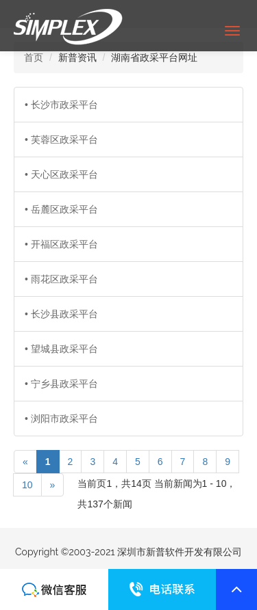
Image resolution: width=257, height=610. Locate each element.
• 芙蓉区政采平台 (61, 139)
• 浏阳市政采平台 (61, 418)
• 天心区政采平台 (61, 174)
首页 (33, 57)
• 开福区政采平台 (61, 244)
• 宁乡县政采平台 (61, 383)
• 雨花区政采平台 (61, 279)
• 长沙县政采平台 (61, 313)
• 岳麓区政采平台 (61, 209)
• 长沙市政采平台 (61, 104)
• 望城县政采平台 (61, 348)
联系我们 (54, 589)
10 (27, 484)
